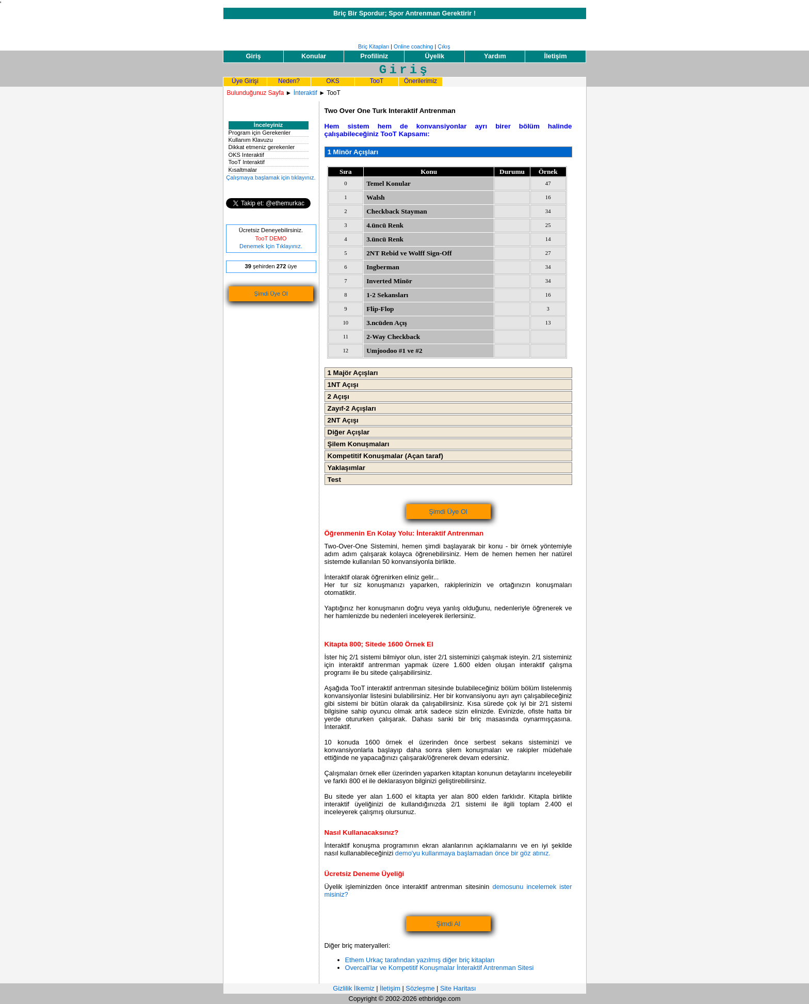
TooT (377, 81)
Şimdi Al (448, 924)
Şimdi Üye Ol (271, 293)
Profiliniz (374, 56)
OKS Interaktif (246, 155)
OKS (332, 81)
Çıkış (444, 46)
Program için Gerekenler (260, 132)
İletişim (555, 56)
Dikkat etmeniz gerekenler (262, 147)
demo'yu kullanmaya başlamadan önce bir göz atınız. (473, 853)
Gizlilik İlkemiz (353, 988)
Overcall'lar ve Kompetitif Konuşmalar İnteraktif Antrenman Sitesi (439, 967)
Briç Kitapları (373, 46)
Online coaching (413, 46)
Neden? (289, 81)
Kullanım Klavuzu (251, 140)
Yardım (495, 56)
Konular (313, 56)
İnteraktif (305, 92)
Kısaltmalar (243, 170)
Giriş (253, 56)
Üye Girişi (245, 81)
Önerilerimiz (420, 81)
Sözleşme (420, 988)
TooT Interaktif (247, 162)
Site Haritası (458, 988)
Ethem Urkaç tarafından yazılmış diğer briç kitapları (420, 960)
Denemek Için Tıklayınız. (270, 246)
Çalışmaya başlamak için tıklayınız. (270, 177)
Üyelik (434, 56)
